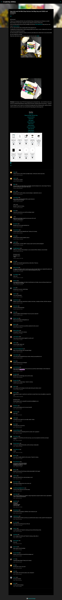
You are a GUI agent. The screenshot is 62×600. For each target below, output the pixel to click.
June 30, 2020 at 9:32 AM (18, 207)
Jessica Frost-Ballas (31, 127)
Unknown (15, 280)
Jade (14, 571)
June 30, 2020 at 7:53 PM (17, 371)
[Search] (17, 2)
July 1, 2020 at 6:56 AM (17, 427)
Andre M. (15, 528)
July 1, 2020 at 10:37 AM (17, 452)
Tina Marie (15, 411)
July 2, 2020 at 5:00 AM (17, 513)
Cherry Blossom (16, 449)
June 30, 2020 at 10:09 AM (18, 239)
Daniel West (31, 118)
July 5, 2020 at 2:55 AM (17, 562)
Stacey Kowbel (16, 552)
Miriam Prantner (16, 443)
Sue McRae (15, 534)
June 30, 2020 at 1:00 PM (17, 296)
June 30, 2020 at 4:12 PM (17, 315)
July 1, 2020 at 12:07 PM (17, 472)
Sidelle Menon (15, 516)
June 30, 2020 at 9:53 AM (18, 220)
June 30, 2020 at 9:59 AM (18, 226)
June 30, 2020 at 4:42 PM (17, 327)
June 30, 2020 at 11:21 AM (18, 264)
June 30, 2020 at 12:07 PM (18, 284)
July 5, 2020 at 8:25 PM (17, 580)
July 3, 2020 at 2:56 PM (17, 543)
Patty (14, 312)
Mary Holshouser (16, 461)
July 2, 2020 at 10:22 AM (17, 525)
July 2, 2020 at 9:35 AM (17, 519)
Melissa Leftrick (16, 330)
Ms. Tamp (15, 522)
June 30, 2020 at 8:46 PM (17, 383)
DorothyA (15, 374)
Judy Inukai (15, 494)
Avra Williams (15, 274)
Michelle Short (31, 131)
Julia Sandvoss (16, 336)
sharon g (15, 392)
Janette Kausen (16, 26)
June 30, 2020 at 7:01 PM (17, 364)
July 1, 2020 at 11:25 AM (17, 466)
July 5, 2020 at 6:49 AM (17, 568)
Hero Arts (31, 113)
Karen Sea (15, 546)
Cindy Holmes (15, 354)
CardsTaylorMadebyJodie (18, 348)
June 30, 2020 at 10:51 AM (18, 258)
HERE (38, 36)
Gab (14, 565)
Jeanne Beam (15, 197)
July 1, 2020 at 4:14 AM (17, 408)
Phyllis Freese (15, 267)
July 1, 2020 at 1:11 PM (17, 478)
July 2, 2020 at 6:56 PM (17, 531)
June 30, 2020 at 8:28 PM (17, 377)
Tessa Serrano (16, 229)
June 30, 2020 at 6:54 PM (17, 351)
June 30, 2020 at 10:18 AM (18, 245)
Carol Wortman (16, 367)
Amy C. (14, 191)
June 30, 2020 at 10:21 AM (18, 251)
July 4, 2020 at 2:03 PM (17, 555)
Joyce (14, 287)
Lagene (14, 242)
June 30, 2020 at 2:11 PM (17, 309)
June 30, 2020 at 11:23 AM (18, 271)
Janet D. (14, 342)
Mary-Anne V (15, 481)
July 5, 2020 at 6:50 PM (17, 574)
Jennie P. (14, 293)
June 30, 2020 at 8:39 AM (18, 175)
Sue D (14, 583)
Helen (14, 184)
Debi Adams (31, 120)
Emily (14, 172)
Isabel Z (14, 178)
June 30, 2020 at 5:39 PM (17, 339)
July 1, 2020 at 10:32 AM (17, 446)
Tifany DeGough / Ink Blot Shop (31, 115)
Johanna (15, 475)
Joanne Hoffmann (16, 430)
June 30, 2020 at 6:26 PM (17, 345)
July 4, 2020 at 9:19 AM (17, 549)
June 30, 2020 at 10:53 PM (18, 396)
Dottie (14, 361)
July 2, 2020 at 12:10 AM (17, 507)
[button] (10, 16)
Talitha (14, 417)
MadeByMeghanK (16, 248)
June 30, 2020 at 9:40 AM (18, 213)
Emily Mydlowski (38, 24)
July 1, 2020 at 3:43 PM (17, 491)
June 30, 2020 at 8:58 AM (18, 188)
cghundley (15, 501)
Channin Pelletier (31, 117)
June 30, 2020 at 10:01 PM (18, 389)
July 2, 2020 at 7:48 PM (17, 537)
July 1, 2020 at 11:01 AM (17, 458)
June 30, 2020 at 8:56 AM (18, 181)
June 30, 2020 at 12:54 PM (18, 290)
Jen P (14, 558)
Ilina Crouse (31, 123)
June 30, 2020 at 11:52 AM (18, 277)
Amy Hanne (15, 223)
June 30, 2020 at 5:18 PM (17, 333)
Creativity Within (9, 2)
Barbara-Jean (15, 318)
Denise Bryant (15, 510)
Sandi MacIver (16, 299)
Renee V (14, 469)
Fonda (14, 210)
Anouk (14, 424)
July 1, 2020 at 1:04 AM (17, 402)
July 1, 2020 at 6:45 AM (17, 421)
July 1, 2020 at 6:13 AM (17, 414)
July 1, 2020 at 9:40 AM (17, 440)
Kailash (14, 386)
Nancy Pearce (15, 436)
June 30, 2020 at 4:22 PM (17, 321)
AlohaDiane (15, 405)
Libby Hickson (31, 130)
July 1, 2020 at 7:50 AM (17, 433)
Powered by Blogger (31, 598)
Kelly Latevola (31, 128)
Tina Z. (14, 577)
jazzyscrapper (15, 540)
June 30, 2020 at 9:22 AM (18, 201)
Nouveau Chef (15, 380)
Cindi (14, 261)
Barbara (14, 324)
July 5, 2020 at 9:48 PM (17, 586)
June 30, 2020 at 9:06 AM (18, 194)
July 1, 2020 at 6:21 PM (17, 498)
